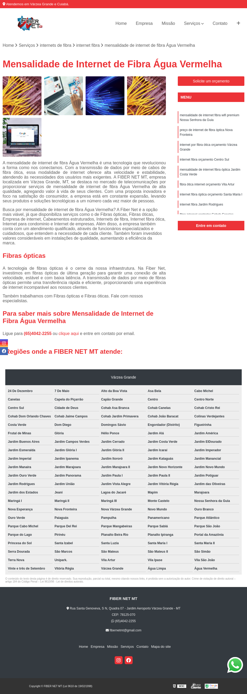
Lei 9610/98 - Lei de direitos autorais (61, 581)
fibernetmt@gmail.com (124, 630)
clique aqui (69, 333)
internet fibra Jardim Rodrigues (201, 204)
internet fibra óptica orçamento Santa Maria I (211, 194)
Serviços (192, 23)
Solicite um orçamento (211, 81)
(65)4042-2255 (38, 333)
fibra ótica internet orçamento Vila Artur (207, 184)
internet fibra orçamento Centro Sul (204, 159)
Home (121, 23)
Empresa (144, 23)
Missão (168, 23)
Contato (220, 23)
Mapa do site (161, 647)
